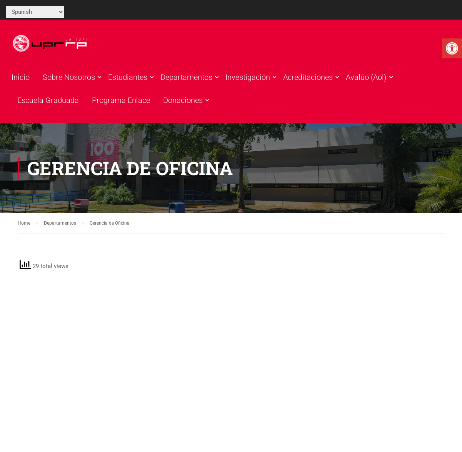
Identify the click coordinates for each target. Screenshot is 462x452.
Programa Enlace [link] (121, 100)
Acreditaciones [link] (308, 77)
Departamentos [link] (186, 77)
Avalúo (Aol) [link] (366, 77)
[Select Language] (35, 12)
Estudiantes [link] (127, 77)
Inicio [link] (21, 77)
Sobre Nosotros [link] (69, 77)
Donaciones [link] (183, 100)
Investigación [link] (247, 77)
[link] (452, 48)
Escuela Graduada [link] (48, 100)
